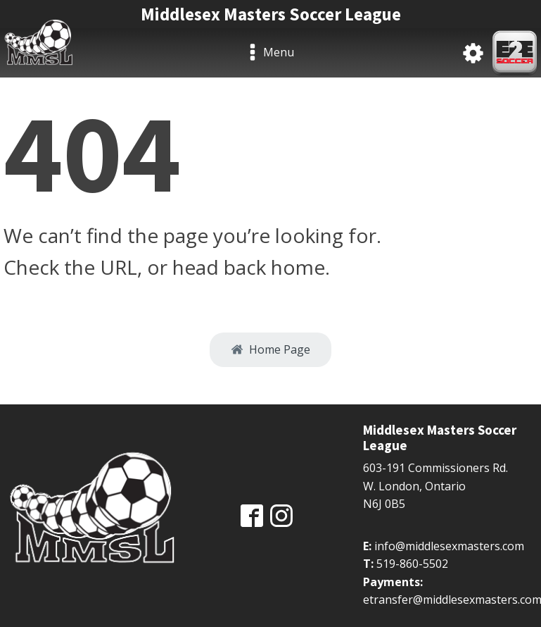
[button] (270, 350)
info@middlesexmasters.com (449, 546)
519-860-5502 (412, 563)
